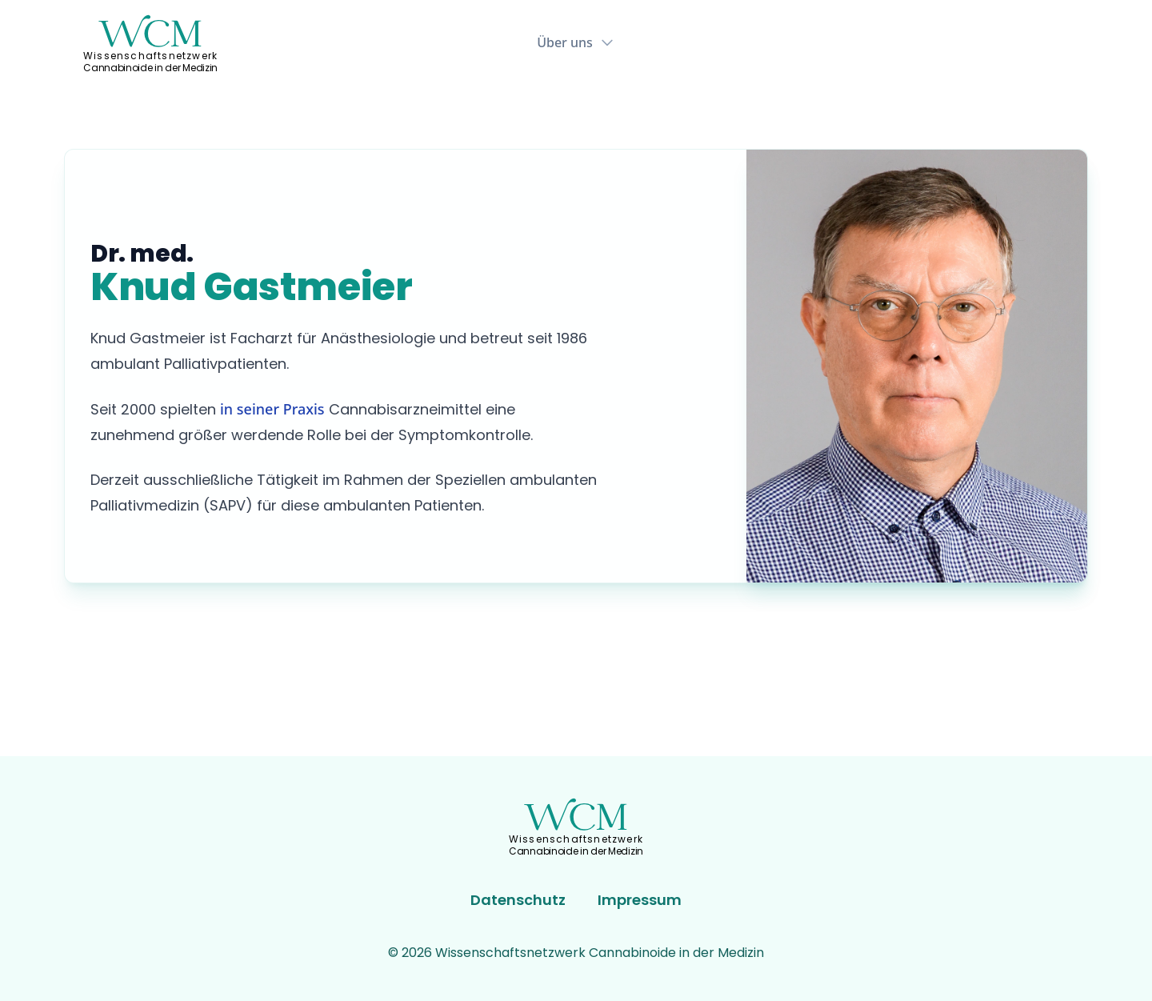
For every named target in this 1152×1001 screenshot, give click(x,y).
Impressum (640, 900)
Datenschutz (518, 900)
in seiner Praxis (272, 408)
